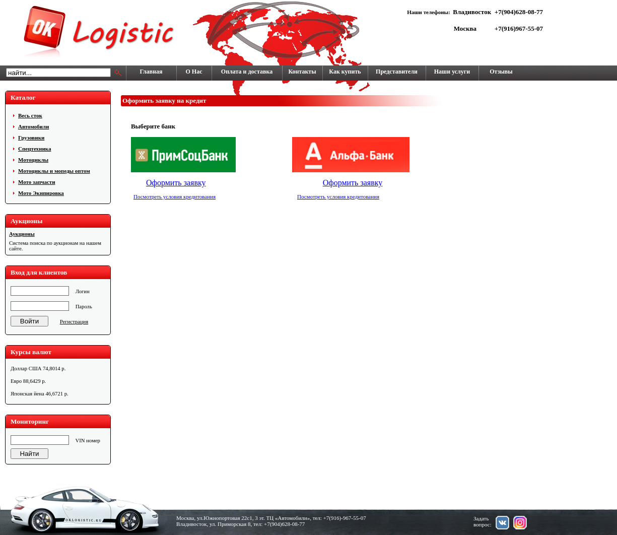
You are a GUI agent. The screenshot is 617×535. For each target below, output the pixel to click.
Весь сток (30, 115)
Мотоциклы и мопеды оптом (54, 171)
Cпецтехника (34, 149)
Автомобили (33, 126)
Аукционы (22, 234)
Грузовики (31, 138)
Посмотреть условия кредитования (174, 196)
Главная (151, 71)
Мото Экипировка (41, 193)
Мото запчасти (36, 182)
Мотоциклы (33, 160)
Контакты (302, 71)
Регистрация (74, 321)
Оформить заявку (176, 182)
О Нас (194, 71)
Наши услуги (452, 71)
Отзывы (501, 71)
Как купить (345, 71)
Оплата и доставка (246, 71)
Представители (397, 71)
